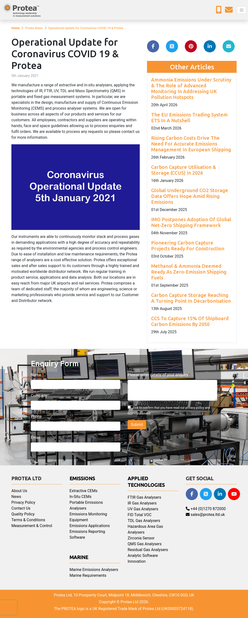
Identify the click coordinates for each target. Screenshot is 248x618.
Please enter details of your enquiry (158, 375)
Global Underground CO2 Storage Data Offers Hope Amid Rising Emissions (189, 196)
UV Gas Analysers (143, 509)
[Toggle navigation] (241, 10)
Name (36, 375)
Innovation (137, 561)
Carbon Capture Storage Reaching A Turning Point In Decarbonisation (191, 298)
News (16, 496)
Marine (79, 557)
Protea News (34, 28)
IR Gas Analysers (142, 503)
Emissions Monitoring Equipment (88, 517)
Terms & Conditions (28, 520)
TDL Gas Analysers (144, 520)
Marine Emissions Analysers (94, 569)
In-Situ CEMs (81, 496)
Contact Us (21, 508)
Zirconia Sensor (141, 538)
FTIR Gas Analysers (144, 497)
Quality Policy (23, 514)
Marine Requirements (88, 575)
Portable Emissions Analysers (86, 505)
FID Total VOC (140, 514)
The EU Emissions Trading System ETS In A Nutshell (189, 117)
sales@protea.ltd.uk (205, 514)
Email (35, 437)
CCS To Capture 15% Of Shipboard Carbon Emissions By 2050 (190, 321)
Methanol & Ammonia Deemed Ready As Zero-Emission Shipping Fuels (188, 271)
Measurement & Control (31, 525)
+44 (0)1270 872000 (206, 508)
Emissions (82, 478)
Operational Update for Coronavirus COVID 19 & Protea (85, 28)
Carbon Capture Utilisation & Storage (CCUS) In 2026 (183, 170)
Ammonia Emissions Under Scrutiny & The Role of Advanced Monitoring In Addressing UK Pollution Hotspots (191, 88)
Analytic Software (143, 555)
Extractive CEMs (83, 490)
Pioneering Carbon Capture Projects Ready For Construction (187, 245)
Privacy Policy (23, 502)
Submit (137, 424)
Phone (36, 416)
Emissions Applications (90, 525)
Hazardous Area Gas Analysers (145, 529)
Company (39, 395)
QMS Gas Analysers (145, 544)
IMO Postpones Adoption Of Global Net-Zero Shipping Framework (191, 222)
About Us (19, 490)
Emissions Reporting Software (87, 534)
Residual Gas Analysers (148, 549)
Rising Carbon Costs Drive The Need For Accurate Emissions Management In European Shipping (191, 143)
